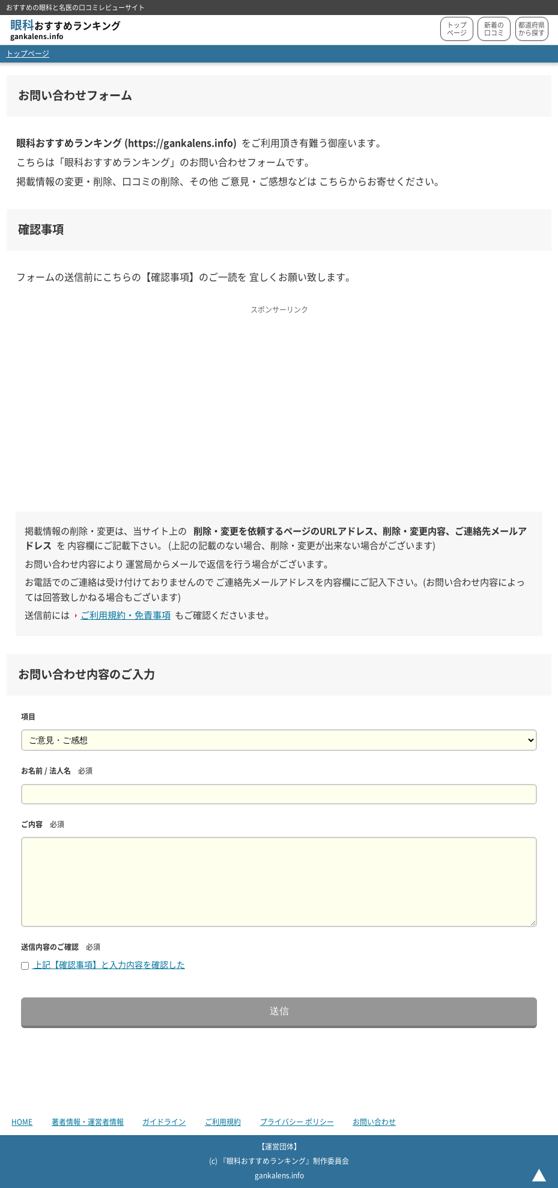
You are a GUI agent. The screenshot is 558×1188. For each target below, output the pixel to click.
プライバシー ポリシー (297, 1121)
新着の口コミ (494, 29)
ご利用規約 (223, 1121)
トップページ (457, 29)
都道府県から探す (531, 29)
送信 (279, 1011)
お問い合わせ (374, 1121)
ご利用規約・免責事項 (125, 615)
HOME (21, 1121)
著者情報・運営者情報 (88, 1121)
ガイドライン (164, 1121)
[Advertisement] (279, 403)
